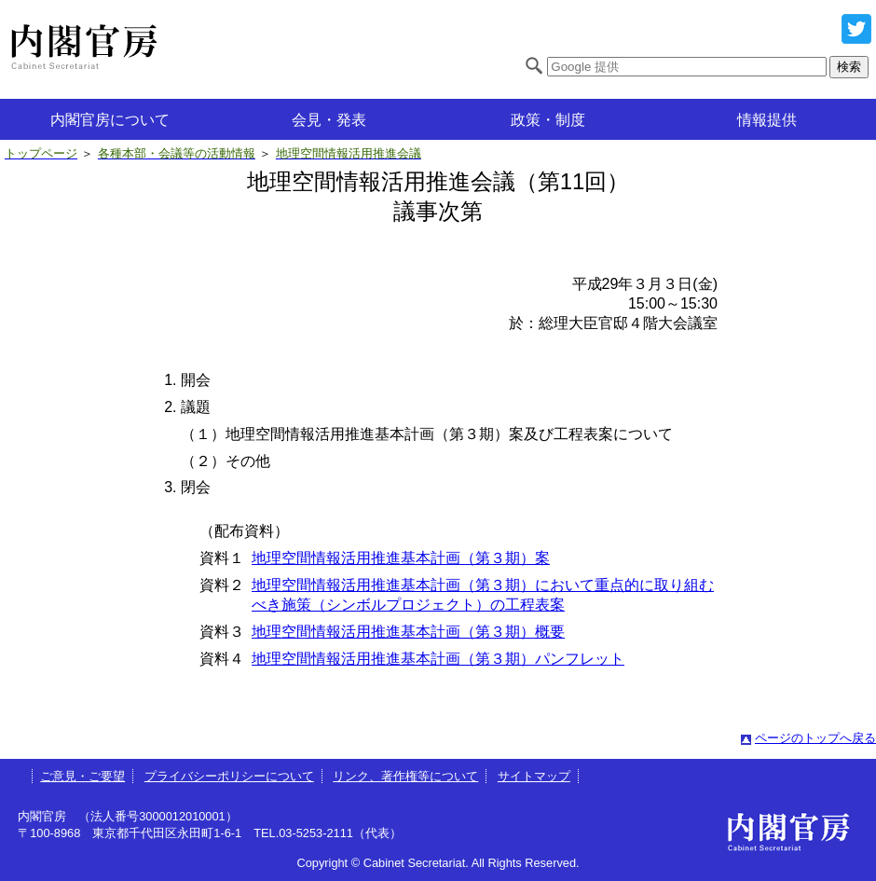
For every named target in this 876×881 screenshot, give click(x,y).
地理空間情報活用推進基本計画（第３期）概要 (408, 632)
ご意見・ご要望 (82, 776)
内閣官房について (110, 120)
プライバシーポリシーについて (229, 776)
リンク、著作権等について (405, 776)
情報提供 (767, 120)
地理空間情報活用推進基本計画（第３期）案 (401, 558)
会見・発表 (329, 120)
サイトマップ (534, 776)
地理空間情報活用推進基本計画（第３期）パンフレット (438, 659)
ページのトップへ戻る (815, 738)
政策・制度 (548, 120)
